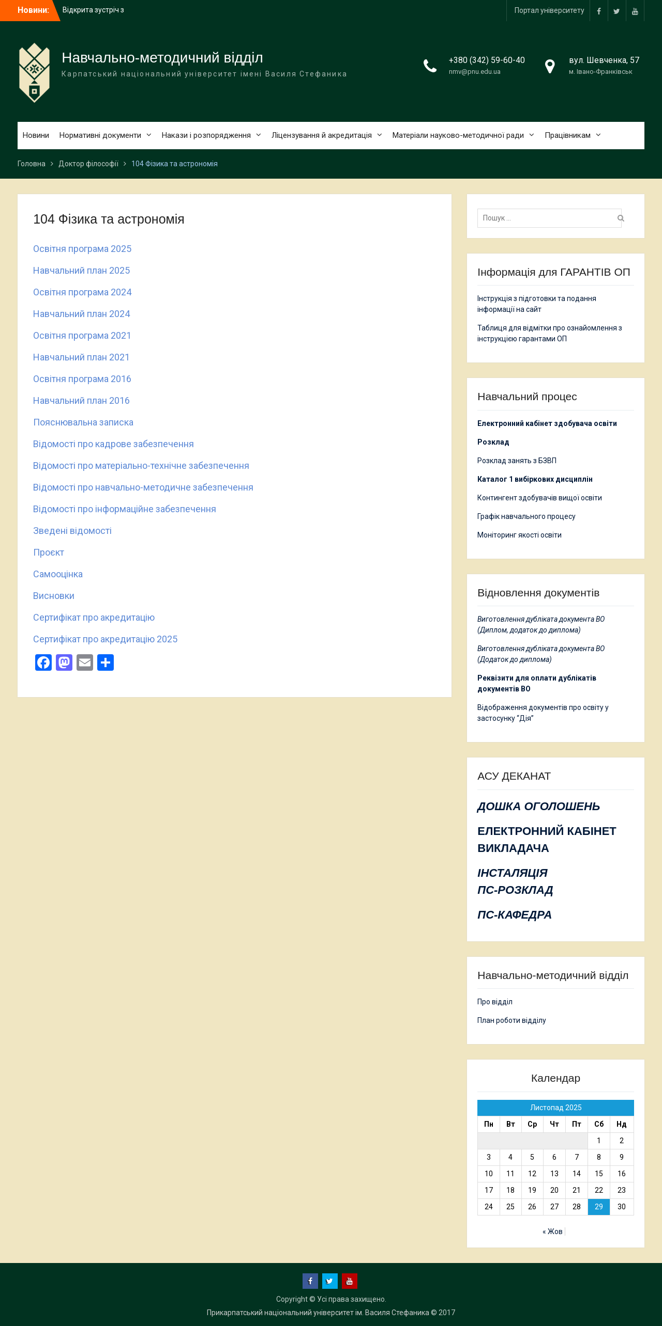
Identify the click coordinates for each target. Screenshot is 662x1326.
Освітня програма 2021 (82, 335)
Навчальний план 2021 (81, 357)
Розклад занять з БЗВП (516, 460)
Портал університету (549, 10)
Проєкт (48, 552)
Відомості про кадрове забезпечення (113, 443)
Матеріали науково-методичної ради (458, 135)
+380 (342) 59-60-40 (487, 60)
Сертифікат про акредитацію (94, 617)
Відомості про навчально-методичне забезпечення (143, 487)
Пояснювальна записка (83, 422)
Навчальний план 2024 (81, 313)
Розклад (493, 442)
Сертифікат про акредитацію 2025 (105, 639)
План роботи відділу (511, 1020)
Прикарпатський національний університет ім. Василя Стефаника (318, 1312)
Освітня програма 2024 (82, 292)
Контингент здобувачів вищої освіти (539, 498)
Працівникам (568, 135)
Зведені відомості (72, 530)
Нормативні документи (100, 135)
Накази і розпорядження (206, 135)
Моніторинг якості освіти (519, 535)
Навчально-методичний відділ (162, 58)
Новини (36, 135)
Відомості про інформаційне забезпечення (124, 508)
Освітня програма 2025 (82, 248)
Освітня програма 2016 (82, 378)
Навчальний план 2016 (81, 400)
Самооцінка (58, 574)
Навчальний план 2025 (81, 270)
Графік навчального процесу (526, 516)
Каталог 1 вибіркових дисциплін (535, 479)
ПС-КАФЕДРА (514, 914)
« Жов (553, 1231)
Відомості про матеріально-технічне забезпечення (141, 465)
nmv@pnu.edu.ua (475, 71)
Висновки (53, 595)
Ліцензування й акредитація (322, 135)
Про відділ (495, 1002)
